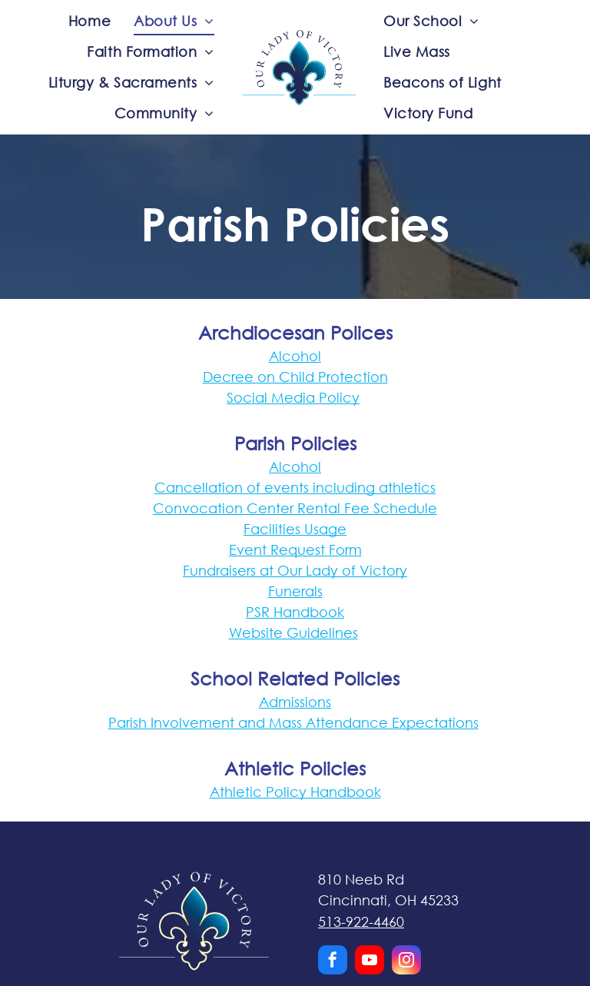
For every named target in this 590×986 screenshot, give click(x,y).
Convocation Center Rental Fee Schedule (295, 508)
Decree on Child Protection (295, 376)
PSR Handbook (295, 611)
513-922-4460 (361, 921)
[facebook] (332, 961)
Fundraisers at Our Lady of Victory (295, 570)
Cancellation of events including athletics (295, 487)
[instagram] (406, 961)
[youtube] (369, 961)
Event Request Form (295, 549)
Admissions (295, 701)
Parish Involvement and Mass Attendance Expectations (293, 722)
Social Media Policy (293, 397)
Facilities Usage (295, 528)
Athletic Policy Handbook (295, 791)
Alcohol (295, 355)
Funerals (295, 591)
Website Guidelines (293, 632)
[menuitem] (89, 20)
